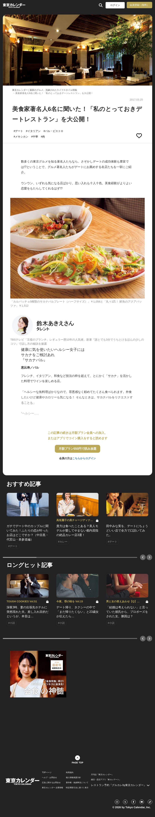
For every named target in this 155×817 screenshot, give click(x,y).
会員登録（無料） (139, 5)
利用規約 (69, 772)
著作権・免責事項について (77, 783)
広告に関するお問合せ (51, 783)
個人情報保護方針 (73, 778)
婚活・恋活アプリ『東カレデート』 (106, 780)
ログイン (115, 5)
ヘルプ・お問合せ (49, 778)
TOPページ (46, 772)
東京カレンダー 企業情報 (52, 788)
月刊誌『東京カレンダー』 (102, 775)
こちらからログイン (84, 458)
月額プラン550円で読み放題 (78, 448)
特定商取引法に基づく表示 (77, 788)
